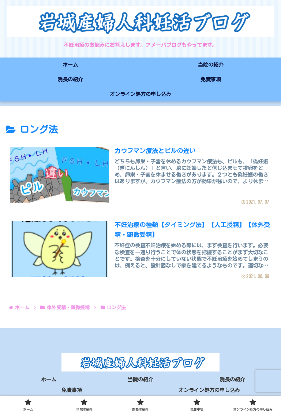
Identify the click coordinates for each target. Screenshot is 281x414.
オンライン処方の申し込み (209, 390)
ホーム (48, 379)
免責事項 (71, 390)
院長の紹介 (232, 379)
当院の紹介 (140, 379)
